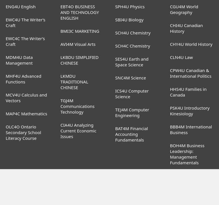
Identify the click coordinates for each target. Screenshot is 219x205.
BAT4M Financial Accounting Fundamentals (131, 134)
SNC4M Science (130, 78)
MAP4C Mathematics (26, 113)
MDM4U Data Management (19, 60)
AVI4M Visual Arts (78, 44)
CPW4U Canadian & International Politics (191, 73)
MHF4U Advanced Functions (23, 79)
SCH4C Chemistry (132, 46)
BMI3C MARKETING (79, 31)
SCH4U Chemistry (133, 33)
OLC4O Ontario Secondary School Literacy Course (23, 132)
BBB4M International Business (191, 129)
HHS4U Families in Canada (188, 92)
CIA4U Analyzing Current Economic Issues (78, 130)
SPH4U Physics (130, 6)
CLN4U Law (181, 57)
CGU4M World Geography (184, 9)
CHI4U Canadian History (186, 28)
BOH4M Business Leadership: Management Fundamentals (187, 154)
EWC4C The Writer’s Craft (25, 41)
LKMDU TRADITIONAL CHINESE (74, 81)
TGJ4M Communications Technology (77, 106)
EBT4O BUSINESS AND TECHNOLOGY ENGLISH (79, 12)
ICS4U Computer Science (132, 93)
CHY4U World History (191, 44)
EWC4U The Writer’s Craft (25, 22)
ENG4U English (21, 6)
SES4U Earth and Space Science (132, 61)
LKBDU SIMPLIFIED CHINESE (79, 60)
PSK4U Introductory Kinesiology (190, 110)
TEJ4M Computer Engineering (132, 112)
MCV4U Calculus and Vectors (26, 97)
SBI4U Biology (129, 19)
